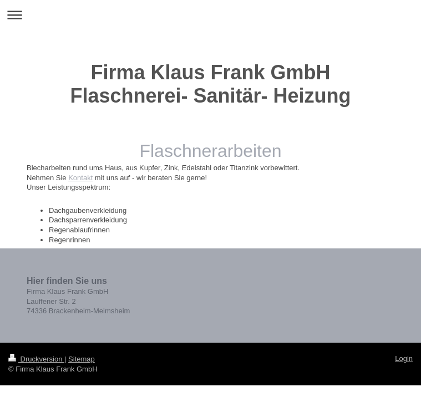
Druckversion (36, 359)
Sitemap (81, 359)
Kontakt (80, 178)
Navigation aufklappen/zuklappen (210, 15)
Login (404, 358)
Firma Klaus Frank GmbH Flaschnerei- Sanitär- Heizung (210, 84)
